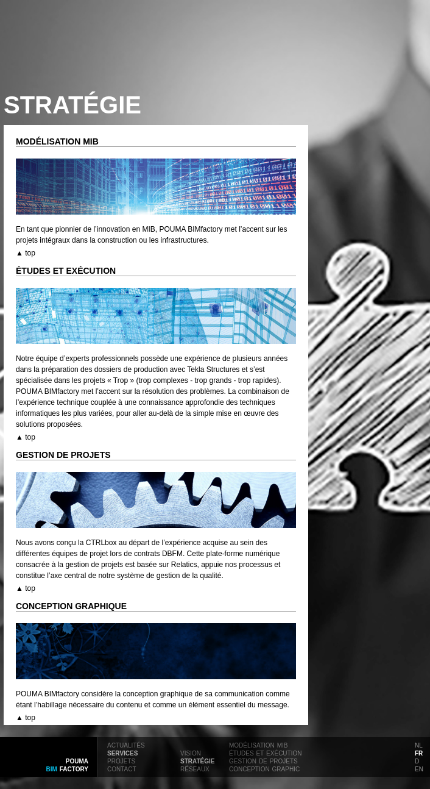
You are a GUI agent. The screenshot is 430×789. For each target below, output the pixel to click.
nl (419, 744)
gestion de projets (263, 760)
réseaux (195, 768)
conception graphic (264, 768)
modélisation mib (258, 744)
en (419, 768)
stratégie (197, 760)
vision (190, 752)
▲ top (25, 253)
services (122, 752)
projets (121, 760)
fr (419, 752)
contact (121, 768)
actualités (126, 744)
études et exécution (265, 752)
